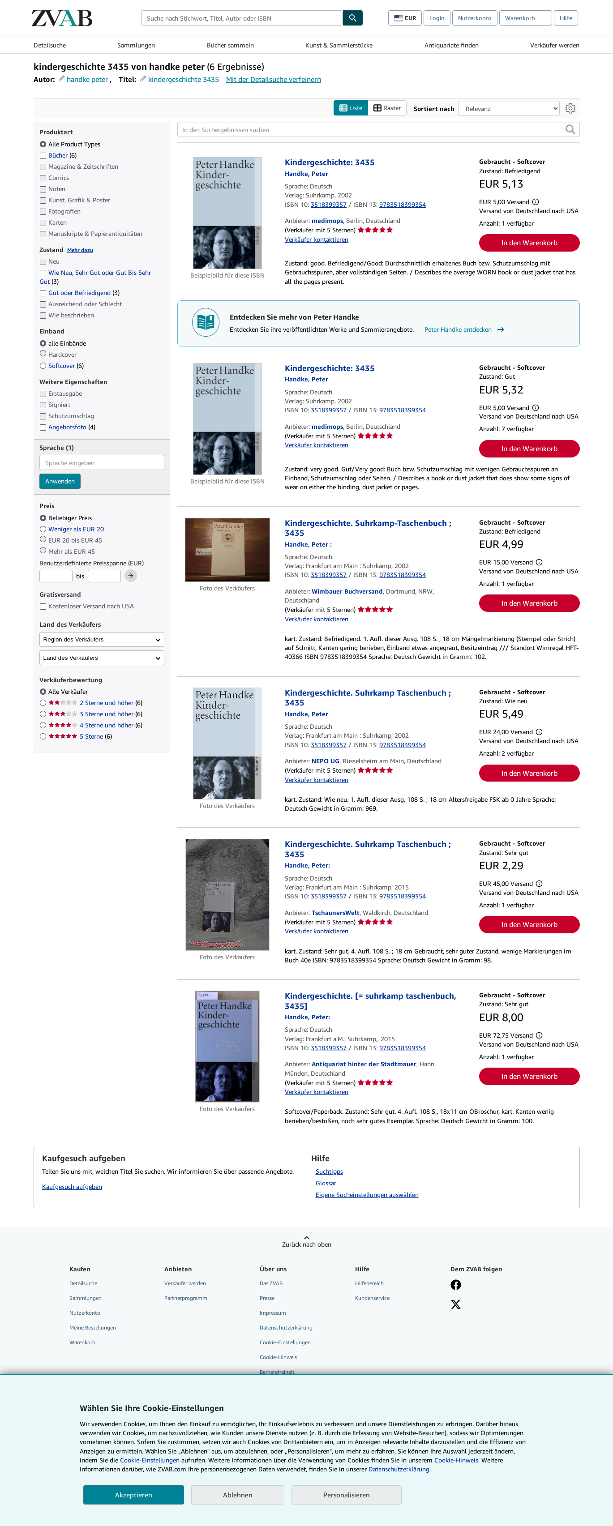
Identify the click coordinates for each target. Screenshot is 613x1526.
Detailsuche (50, 45)
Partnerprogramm (185, 1298)
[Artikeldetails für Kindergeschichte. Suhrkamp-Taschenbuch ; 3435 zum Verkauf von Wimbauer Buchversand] (227, 550)
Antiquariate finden (451, 45)
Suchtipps (329, 1171)
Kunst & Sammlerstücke (339, 45)
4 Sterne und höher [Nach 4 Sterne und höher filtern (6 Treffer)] (95, 725)
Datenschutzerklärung (286, 1327)
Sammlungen (136, 45)
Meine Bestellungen (92, 1327)
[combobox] (242, 18)
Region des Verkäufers (73, 639)
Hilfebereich (369, 1283)
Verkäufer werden (554, 45)
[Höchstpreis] (104, 576)
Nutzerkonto (475, 17)
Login (437, 17)
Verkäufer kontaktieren (316, 239)
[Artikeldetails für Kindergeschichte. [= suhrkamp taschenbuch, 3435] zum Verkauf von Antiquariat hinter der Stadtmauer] (227, 1047)
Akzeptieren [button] (133, 1495)
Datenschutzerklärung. (400, 1469)
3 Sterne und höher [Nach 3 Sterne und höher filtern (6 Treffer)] (95, 714)
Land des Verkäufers (70, 657)
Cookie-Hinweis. (457, 1460)
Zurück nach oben (306, 1244)
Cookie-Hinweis (278, 1357)
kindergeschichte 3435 (183, 79)
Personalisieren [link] (346, 1495)
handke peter (87, 79)
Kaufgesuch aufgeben (72, 1186)
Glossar (326, 1183)
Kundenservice (372, 1298)
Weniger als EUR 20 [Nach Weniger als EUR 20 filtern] (72, 529)
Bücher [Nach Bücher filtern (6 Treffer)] (58, 155)
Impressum (273, 1312)
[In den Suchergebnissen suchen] (378, 129)
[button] (570, 130)
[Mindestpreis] (56, 576)
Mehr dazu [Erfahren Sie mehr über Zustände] (80, 250)
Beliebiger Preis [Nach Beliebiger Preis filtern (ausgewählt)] (66, 517)
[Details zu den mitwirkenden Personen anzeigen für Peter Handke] (306, 173)
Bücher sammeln (230, 45)
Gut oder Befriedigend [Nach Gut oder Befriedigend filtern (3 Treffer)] (79, 293)
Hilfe (566, 17)
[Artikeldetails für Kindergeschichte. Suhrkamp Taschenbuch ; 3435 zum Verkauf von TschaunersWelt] (227, 895)
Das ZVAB (271, 1283)
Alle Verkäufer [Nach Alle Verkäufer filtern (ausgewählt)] (69, 692)
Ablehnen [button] (238, 1495)
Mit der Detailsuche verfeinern (273, 79)
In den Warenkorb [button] (529, 243)
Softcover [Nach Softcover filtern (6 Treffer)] (61, 365)
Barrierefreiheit (277, 1372)
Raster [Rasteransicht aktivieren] (387, 108)
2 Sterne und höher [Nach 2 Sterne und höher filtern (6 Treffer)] (95, 703)
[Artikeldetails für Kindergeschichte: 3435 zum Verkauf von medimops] (227, 213)
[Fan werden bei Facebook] (455, 1285)
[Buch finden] (353, 18)
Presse (267, 1298)
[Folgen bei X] (455, 1305)
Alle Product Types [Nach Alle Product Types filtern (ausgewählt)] (70, 144)
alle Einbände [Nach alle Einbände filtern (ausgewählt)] (63, 343)
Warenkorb (82, 1342)
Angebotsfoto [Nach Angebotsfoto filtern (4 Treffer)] (67, 427)
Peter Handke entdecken (465, 329)
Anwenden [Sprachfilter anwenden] (60, 481)
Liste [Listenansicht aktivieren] (350, 108)
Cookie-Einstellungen (150, 1460)
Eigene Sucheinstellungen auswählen (367, 1194)
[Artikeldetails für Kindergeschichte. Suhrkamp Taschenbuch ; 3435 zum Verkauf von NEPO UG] (227, 743)
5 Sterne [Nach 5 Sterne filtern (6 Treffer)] (80, 736)
